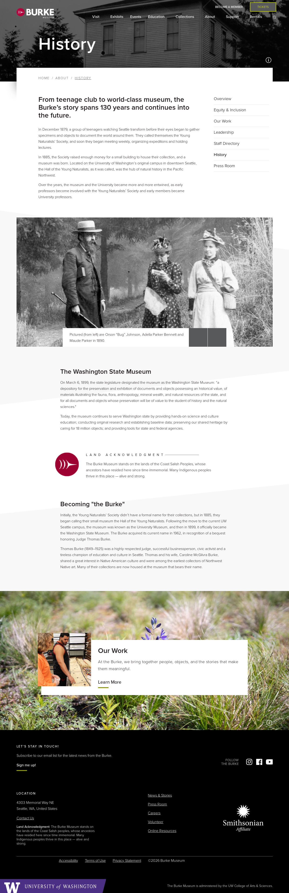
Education (157, 16)
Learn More (109, 682)
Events (135, 16)
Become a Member (229, 7)
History (220, 154)
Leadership (224, 132)
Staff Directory (226, 143)
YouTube (269, 761)
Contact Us (25, 818)
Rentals (256, 16)
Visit (96, 16)
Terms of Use (95, 860)
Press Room (224, 165)
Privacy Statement (127, 860)
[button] (198, 337)
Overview (222, 98)
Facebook (259, 761)
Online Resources (162, 830)
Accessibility (68, 860)
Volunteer (155, 822)
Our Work (222, 121)
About (210, 16)
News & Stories (160, 795)
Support (233, 16)
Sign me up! (26, 765)
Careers (154, 813)
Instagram (249, 761)
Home (44, 78)
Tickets (263, 7)
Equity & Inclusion (230, 109)
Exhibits (116, 16)
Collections (185, 16)
